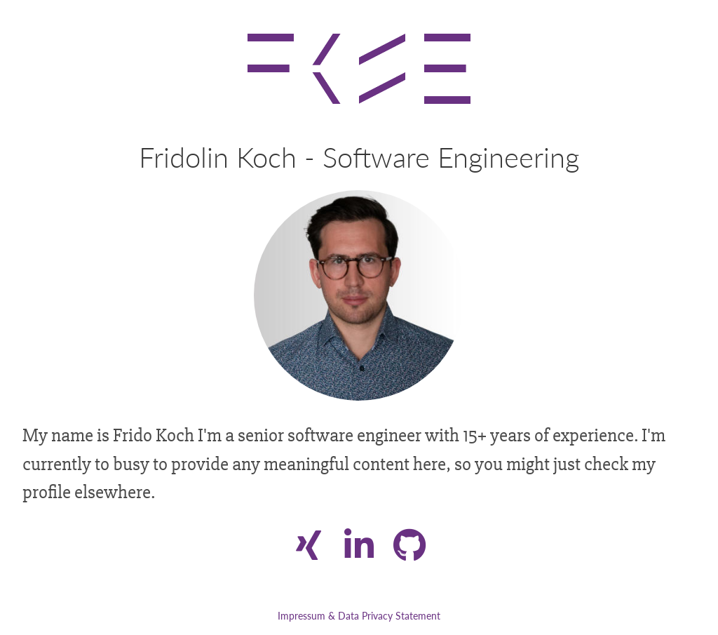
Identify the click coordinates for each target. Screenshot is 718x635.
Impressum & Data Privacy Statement (359, 616)
